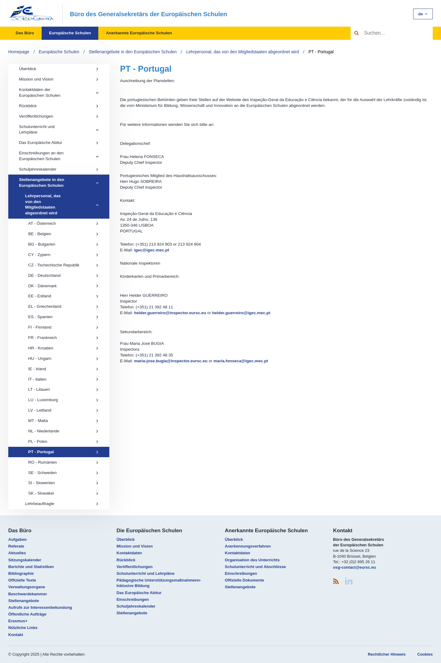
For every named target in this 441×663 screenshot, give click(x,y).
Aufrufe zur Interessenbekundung (40, 607)
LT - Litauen (63, 389)
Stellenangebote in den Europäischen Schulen (133, 51)
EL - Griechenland (63, 306)
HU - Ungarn (63, 358)
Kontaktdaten (129, 553)
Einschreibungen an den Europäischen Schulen (41, 156)
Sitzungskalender (24, 560)
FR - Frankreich (63, 337)
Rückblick (59, 106)
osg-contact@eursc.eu (354, 567)
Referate (16, 546)
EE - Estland (63, 296)
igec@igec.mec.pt (151, 250)
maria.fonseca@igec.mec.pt (240, 361)
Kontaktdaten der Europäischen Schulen (39, 92)
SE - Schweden (63, 472)
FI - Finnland (63, 327)
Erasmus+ (18, 621)
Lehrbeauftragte (62, 503)
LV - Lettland (63, 410)
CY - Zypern (63, 254)
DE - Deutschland (63, 275)
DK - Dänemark (63, 286)
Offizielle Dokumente (244, 580)
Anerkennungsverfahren (248, 546)
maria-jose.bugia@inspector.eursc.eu (171, 361)
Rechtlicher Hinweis (387, 654)
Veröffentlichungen (59, 116)
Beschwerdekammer (27, 594)
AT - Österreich (63, 223)
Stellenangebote (23, 600)
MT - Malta (63, 420)
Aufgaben (17, 539)
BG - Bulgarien (63, 244)
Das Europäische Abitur (59, 142)
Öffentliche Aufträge (27, 614)
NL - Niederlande (63, 431)
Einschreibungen (133, 599)
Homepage (18, 51)
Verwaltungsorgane (26, 587)
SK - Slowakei (63, 493)
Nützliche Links (22, 627)
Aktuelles (17, 553)
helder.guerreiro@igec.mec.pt (241, 313)
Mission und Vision (59, 79)
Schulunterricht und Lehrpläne (37, 129)
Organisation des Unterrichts (252, 560)
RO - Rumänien (63, 462)
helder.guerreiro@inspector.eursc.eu (170, 313)
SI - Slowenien (63, 482)
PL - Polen (63, 441)
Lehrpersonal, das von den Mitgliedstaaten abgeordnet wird (242, 51)
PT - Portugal (321, 51)
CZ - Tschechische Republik (63, 265)
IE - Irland (63, 369)
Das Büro (25, 33)
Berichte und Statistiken (31, 566)
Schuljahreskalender (59, 169)
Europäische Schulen (70, 33)
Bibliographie (21, 573)
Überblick (59, 68)
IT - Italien (63, 379)
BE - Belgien (63, 234)
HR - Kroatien (63, 348)
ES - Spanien (63, 317)
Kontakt (15, 634)
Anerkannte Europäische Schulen (139, 33)
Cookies (425, 654)
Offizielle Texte (22, 580)
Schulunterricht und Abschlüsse (255, 566)
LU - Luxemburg (63, 399)
